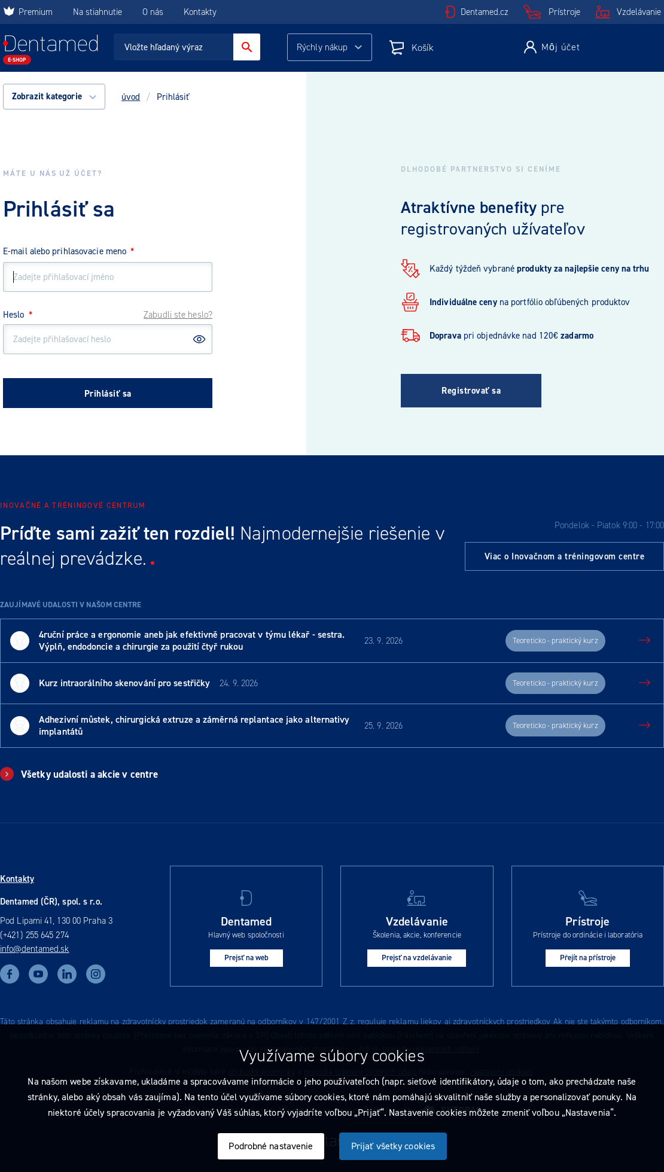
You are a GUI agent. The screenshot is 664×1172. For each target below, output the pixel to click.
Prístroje (564, 12)
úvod (130, 97)
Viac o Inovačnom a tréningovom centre (565, 556)
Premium (28, 12)
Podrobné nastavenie (271, 1146)
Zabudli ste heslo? (178, 315)
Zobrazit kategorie (54, 96)
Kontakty (200, 12)
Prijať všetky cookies (393, 1146)
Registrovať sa (471, 391)
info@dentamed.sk (34, 949)
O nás (152, 12)
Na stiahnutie (98, 12)
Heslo (17, 315)
